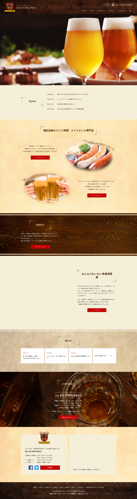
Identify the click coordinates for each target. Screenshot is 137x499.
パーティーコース (40, 247)
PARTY (73, 487)
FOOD (61, 487)
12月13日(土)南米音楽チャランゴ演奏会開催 (70, 109)
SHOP (92, 10)
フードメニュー (40, 157)
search (131, 11)
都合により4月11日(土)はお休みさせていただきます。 (73, 94)
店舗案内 (50, 467)
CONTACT (122, 10)
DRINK (67, 487)
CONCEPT (101, 10)
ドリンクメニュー (97, 195)
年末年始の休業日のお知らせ (65, 104)
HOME (84, 10)
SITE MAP (101, 487)
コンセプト (97, 310)
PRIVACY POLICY (91, 487)
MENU (110, 10)
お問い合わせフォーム (68, 417)
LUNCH (55, 487)
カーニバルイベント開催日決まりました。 (69, 99)
